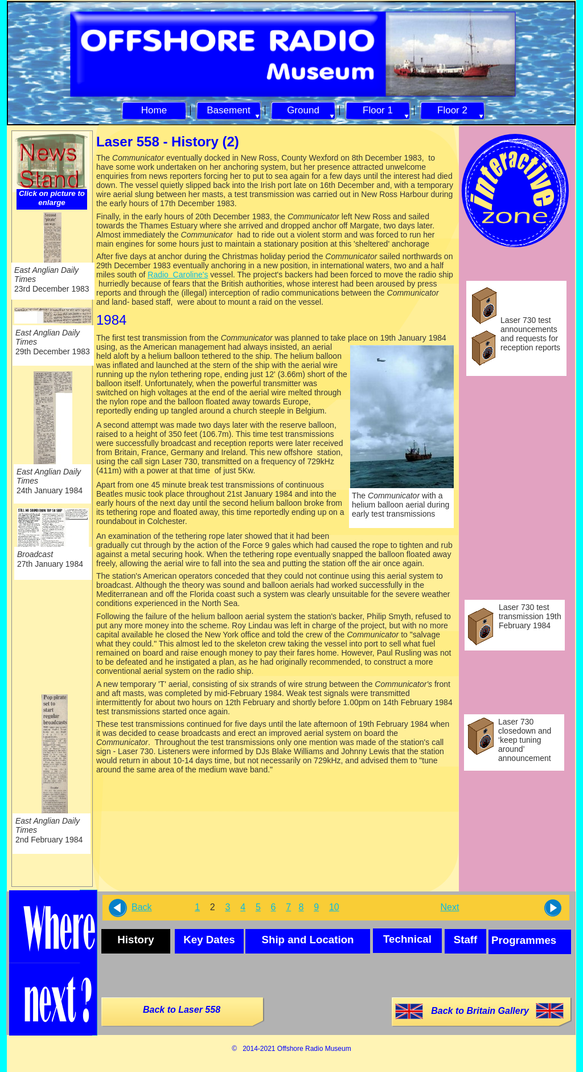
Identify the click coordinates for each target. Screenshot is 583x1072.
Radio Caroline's (177, 274)
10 (334, 907)
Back (142, 907)
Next (450, 907)
